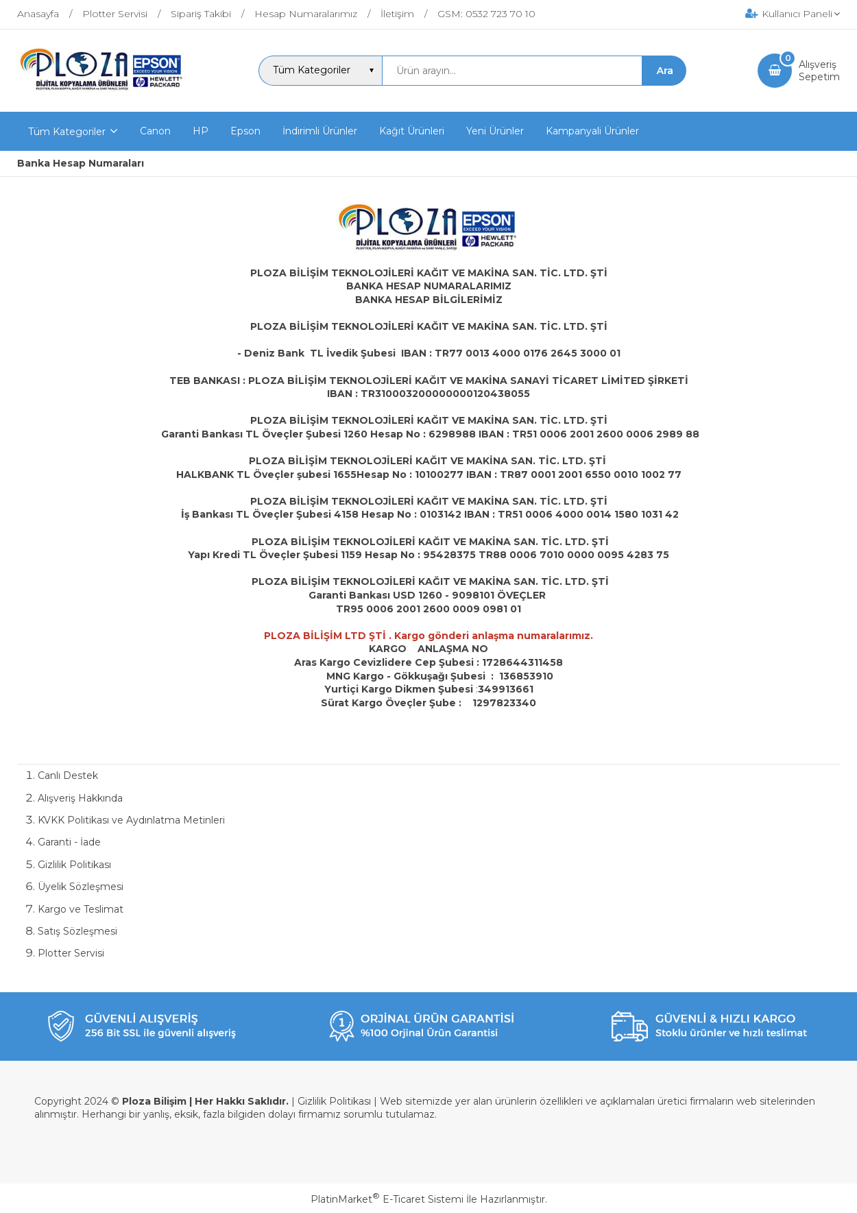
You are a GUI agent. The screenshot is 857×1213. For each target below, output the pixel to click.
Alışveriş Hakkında (80, 798)
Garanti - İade (69, 842)
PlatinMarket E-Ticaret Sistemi (387, 1199)
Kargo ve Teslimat (80, 909)
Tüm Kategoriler (67, 131)
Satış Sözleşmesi (77, 931)
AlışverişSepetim (819, 70)
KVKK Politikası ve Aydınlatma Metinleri (131, 820)
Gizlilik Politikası (74, 864)
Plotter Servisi (71, 953)
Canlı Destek (68, 775)
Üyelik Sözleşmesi (80, 886)
